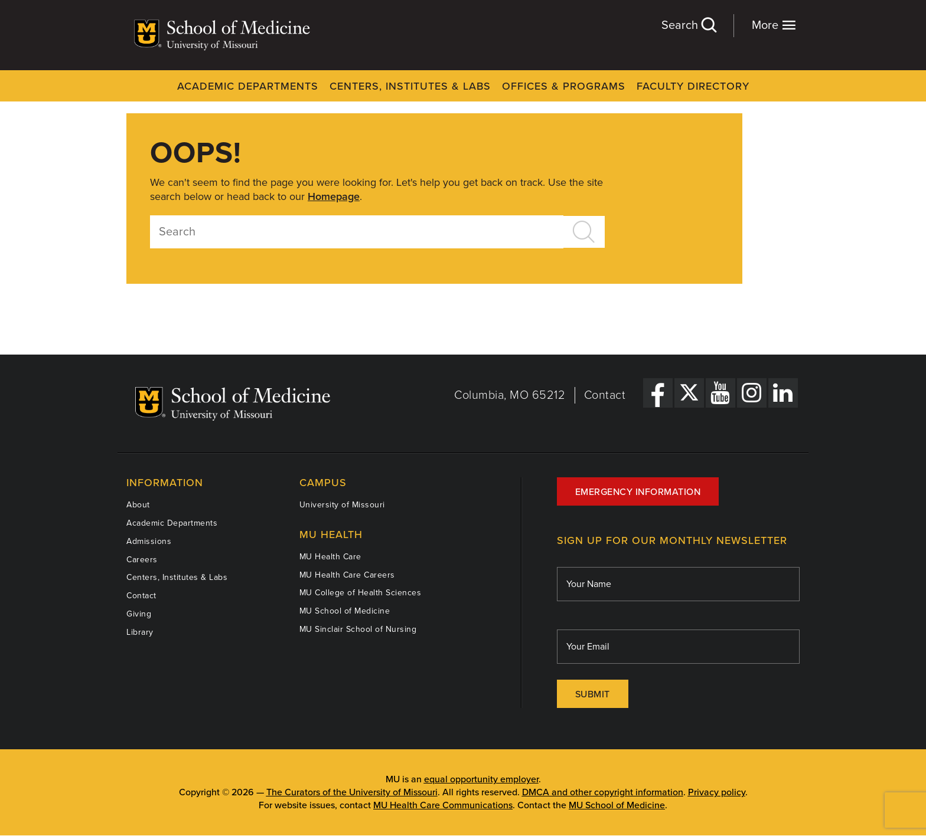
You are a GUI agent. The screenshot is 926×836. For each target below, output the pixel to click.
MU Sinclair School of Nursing (358, 629)
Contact (605, 395)
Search (688, 25)
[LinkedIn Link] (783, 393)
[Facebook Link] (658, 393)
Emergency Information (638, 492)
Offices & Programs (563, 86)
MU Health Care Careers (347, 575)
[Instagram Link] (752, 393)
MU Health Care (330, 557)
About (138, 505)
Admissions (148, 541)
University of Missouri (342, 505)
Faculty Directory (693, 86)
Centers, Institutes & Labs (410, 86)
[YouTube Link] (720, 393)
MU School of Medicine (344, 611)
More (774, 25)
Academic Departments (247, 86)
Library (140, 632)
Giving (138, 614)
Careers (142, 560)
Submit (592, 694)
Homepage (334, 196)
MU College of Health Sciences (360, 593)
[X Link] (689, 393)
